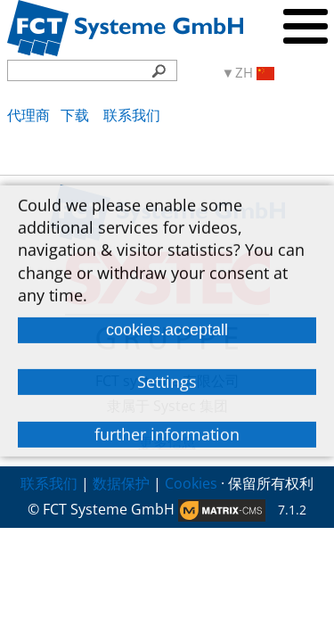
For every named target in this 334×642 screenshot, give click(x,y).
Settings (167, 381)
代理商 (28, 115)
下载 (77, 115)
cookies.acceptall (167, 330)
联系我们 (131, 115)
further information (167, 433)
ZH (254, 72)
